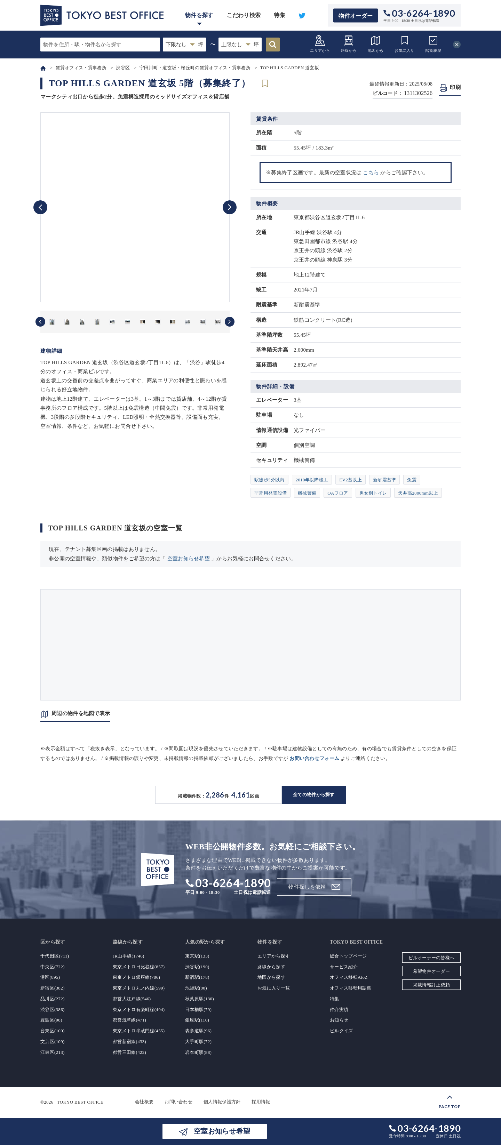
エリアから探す (273, 956)
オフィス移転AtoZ (348, 977)
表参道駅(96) (198, 1030)
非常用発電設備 (270, 493)
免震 (411, 479)
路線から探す (271, 966)
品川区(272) (52, 998)
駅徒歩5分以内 (269, 479)
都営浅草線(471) (129, 1020)
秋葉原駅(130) (199, 998)
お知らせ (339, 1020)
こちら (371, 172)
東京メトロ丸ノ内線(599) (139, 988)
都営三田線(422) (129, 1052)
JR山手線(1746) (128, 956)
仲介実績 (339, 1009)
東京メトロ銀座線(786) (136, 977)
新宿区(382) (52, 988)
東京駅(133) (197, 956)
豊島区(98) (51, 1020)
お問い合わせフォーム (314, 758)
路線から (349, 44)
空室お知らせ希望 (188, 558)
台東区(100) (52, 1030)
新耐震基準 (384, 479)
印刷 (455, 87)
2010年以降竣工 (312, 479)
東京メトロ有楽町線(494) (139, 1009)
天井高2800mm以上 (418, 493)
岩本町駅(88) (198, 1052)
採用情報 (261, 1101)
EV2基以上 (350, 479)
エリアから (320, 44)
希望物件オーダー (431, 971)
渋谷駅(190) (197, 966)
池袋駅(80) (196, 988)
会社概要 (144, 1101)
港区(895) (50, 977)
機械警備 (307, 493)
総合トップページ (348, 956)
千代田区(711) (54, 956)
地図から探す (271, 977)
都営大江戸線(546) (132, 998)
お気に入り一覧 (273, 988)
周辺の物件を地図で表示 (80, 713)
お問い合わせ (178, 1101)
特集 (279, 15)
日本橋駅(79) (198, 1009)
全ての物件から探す (314, 794)
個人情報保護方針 (222, 1101)
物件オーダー (356, 15)
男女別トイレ (373, 493)
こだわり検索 (244, 15)
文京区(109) (52, 1041)
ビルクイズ (341, 1030)
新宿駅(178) (197, 977)
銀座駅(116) (197, 1020)
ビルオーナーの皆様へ (431, 957)
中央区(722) (52, 966)
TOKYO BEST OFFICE (80, 1101)
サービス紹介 (344, 966)
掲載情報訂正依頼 (431, 984)
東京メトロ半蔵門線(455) (139, 1030)
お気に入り (404, 44)
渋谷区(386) (52, 1009)
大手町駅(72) (198, 1041)
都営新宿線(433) (129, 1041)
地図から (375, 44)
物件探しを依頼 (307, 887)
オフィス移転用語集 (351, 988)
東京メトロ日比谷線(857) (139, 966)
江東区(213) (52, 1052)
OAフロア (337, 493)
